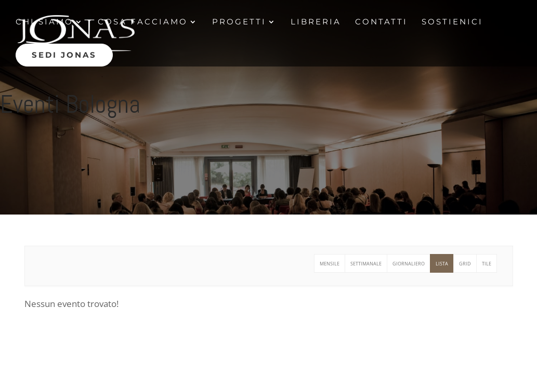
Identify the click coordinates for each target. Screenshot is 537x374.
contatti (381, 22)
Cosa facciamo (143, 22)
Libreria (316, 22)
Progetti (239, 22)
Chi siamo (44, 22)
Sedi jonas (64, 55)
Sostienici (452, 22)
